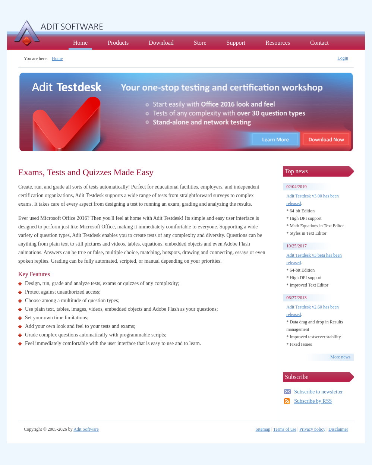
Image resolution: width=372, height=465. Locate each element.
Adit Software (86, 429)
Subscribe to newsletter (318, 392)
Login (342, 58)
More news (340, 357)
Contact (319, 42)
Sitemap (263, 429)
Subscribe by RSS (313, 401)
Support (236, 42)
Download (161, 42)
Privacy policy (312, 429)
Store (200, 42)
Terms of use (284, 429)
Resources (277, 42)
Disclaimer (338, 429)
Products (118, 42)
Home (80, 42)
